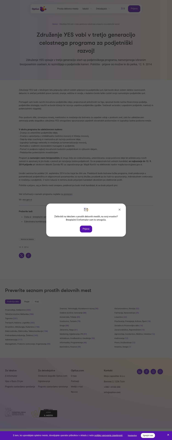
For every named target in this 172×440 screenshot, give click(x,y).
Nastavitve (132, 435)
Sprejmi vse (148, 435)
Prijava (86, 229)
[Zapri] (119, 210)
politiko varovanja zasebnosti (108, 435)
